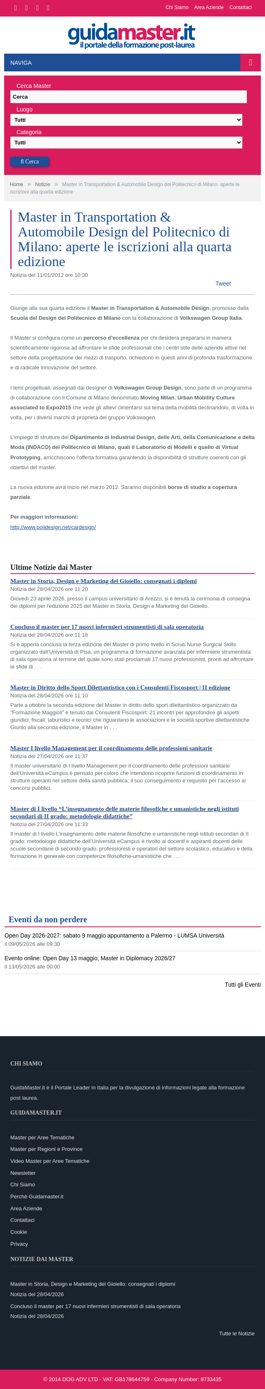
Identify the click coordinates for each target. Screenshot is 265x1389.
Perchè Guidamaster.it (37, 1196)
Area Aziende (209, 7)
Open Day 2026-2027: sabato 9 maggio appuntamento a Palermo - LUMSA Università (114, 935)
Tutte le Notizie (237, 1333)
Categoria (29, 132)
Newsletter (22, 1173)
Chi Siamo (177, 7)
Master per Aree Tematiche (42, 1137)
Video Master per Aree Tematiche (50, 1161)
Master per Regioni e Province (46, 1149)
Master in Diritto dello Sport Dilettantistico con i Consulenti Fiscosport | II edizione (120, 687)
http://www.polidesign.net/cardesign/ (53, 527)
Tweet (223, 283)
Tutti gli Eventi (243, 984)
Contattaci (241, 7)
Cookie (18, 1232)
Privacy (19, 1244)
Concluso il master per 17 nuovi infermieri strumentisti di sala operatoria (107, 627)
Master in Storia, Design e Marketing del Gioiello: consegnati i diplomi (103, 581)
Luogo (25, 109)
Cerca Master (34, 86)
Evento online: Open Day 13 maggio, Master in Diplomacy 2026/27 (90, 958)
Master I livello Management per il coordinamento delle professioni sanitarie (111, 748)
